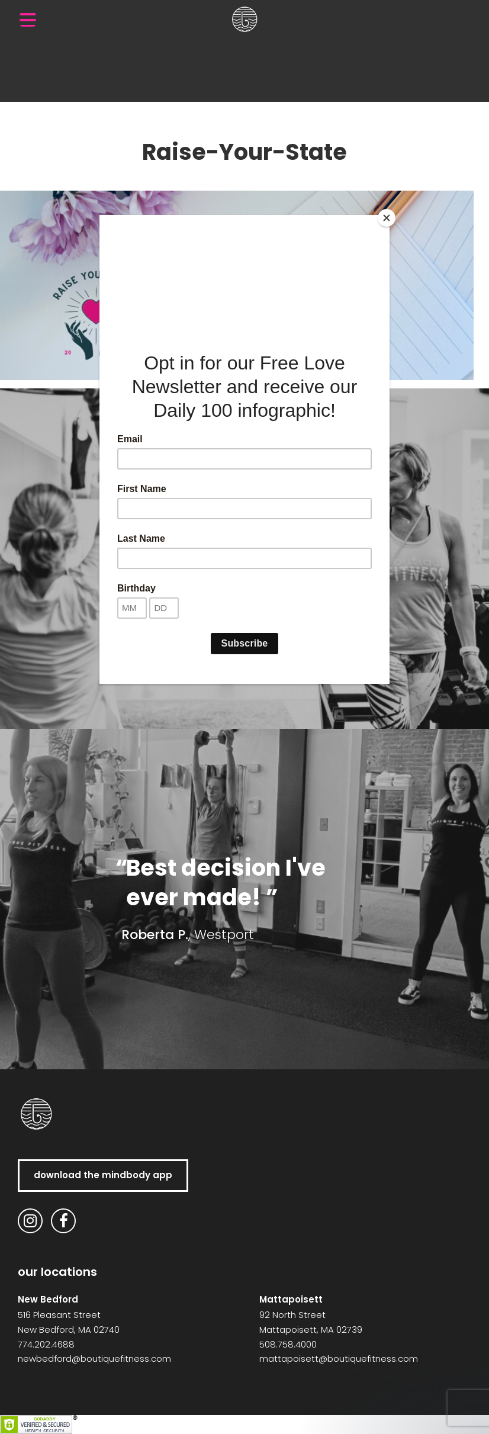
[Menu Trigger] (28, 19)
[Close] (386, 218)
